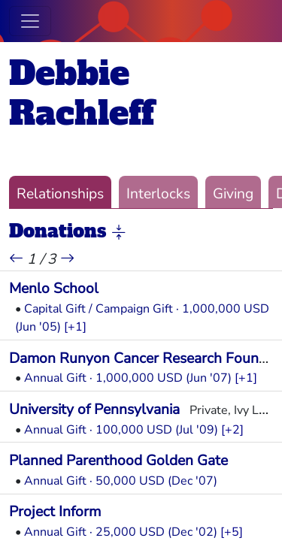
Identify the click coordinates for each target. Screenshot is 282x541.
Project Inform (55, 511)
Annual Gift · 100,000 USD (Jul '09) (121, 430)
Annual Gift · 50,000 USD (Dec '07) (120, 481)
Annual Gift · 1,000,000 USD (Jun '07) (128, 378)
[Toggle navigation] (30, 21)
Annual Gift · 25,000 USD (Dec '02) (120, 532)
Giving (233, 194)
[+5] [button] (231, 532)
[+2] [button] (232, 430)
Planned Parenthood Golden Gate (118, 460)
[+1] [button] (75, 327)
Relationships (60, 194)
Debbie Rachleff (81, 93)
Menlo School (54, 288)
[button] (118, 232)
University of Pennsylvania (94, 409)
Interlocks (158, 194)
